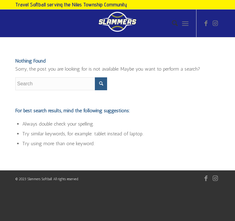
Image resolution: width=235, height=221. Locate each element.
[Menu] (185, 23)
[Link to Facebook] (206, 23)
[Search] (172, 23)
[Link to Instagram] (215, 23)
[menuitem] (172, 23)
